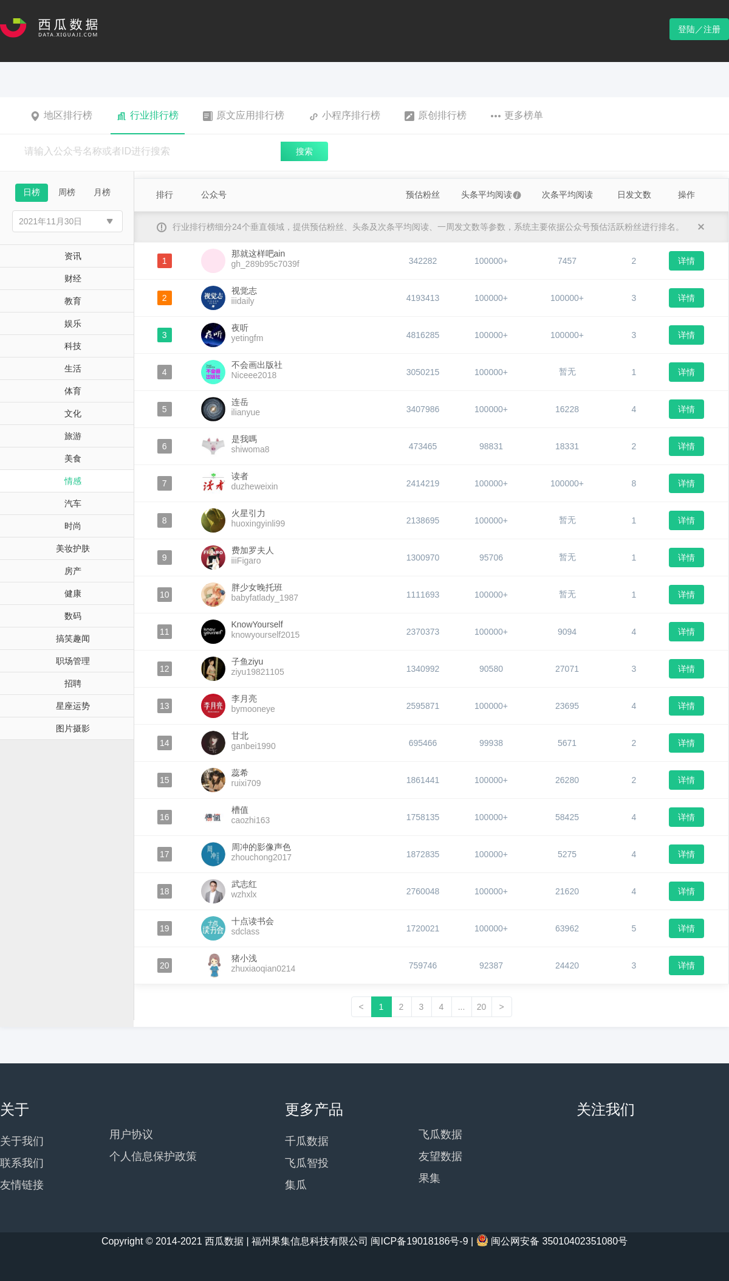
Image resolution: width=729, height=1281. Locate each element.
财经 (72, 278)
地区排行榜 (61, 115)
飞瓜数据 (440, 1134)
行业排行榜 (148, 115)
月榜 (102, 192)
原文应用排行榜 (243, 115)
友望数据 (440, 1156)
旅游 (72, 436)
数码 (72, 616)
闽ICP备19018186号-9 (419, 1241)
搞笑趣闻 (73, 638)
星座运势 (73, 706)
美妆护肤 (73, 548)
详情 (686, 261)
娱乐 (72, 323)
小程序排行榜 (344, 115)
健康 (72, 593)
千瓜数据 (307, 1141)
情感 (72, 481)
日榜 (31, 192)
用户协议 (131, 1134)
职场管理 (73, 661)
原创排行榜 (436, 115)
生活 (72, 368)
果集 (429, 1178)
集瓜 (296, 1185)
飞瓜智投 (307, 1163)
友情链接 (22, 1185)
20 (482, 1007)
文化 (72, 413)
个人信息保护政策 (153, 1156)
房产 (72, 571)
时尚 (72, 526)
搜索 (304, 151)
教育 (72, 301)
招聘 (72, 683)
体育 (72, 391)
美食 (72, 458)
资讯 (72, 256)
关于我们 (22, 1141)
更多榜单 (517, 115)
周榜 (66, 192)
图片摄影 (73, 728)
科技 (72, 346)
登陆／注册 (699, 29)
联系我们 (22, 1163)
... (461, 1007)
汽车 (72, 503)
